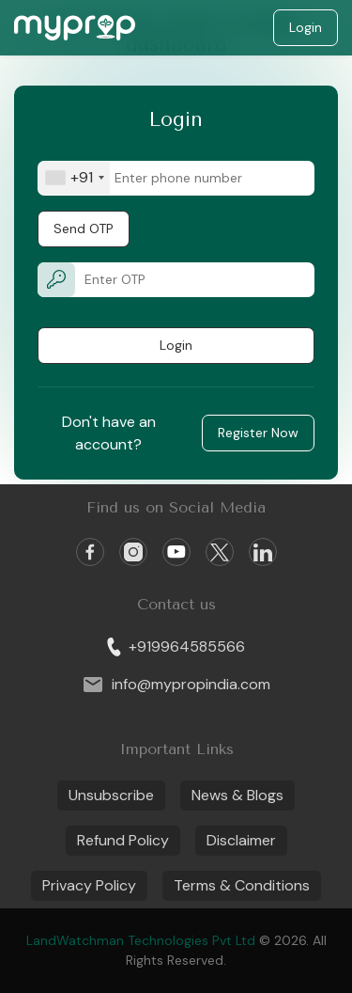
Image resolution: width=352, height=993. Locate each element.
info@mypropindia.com (176, 684)
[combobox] (74, 178)
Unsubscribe (111, 795)
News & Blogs (237, 795)
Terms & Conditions (242, 885)
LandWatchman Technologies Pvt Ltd (142, 940)
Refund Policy (123, 840)
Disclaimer (241, 840)
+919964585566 (176, 646)
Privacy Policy (89, 885)
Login (305, 27)
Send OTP (84, 228)
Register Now (258, 432)
